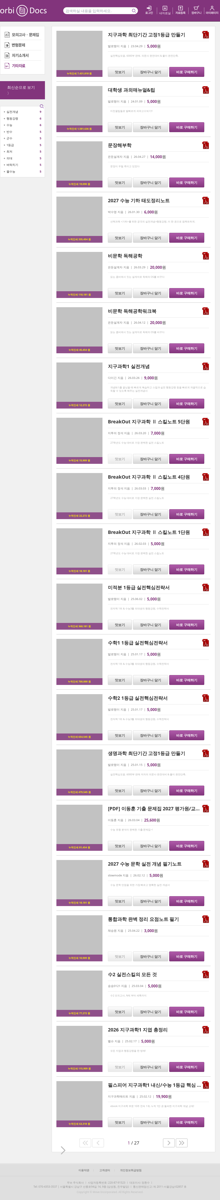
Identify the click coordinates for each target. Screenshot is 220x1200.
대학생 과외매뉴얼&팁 (131, 90)
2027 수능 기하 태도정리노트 (138, 200)
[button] (85, 1142)
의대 (9, 158)
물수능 (11, 171)
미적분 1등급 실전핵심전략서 (139, 587)
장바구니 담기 (150, 72)
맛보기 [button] (120, 72)
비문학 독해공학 (125, 256)
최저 (9, 151)
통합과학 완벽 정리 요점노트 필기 (143, 919)
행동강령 (12, 118)
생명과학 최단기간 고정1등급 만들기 (146, 753)
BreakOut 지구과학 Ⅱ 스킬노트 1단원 (149, 532)
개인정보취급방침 (131, 1170)
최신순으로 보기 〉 (21, 90)
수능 (9, 125)
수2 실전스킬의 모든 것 (132, 974)
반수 (9, 132)
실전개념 (12, 112)
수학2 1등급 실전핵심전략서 (138, 698)
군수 (9, 138)
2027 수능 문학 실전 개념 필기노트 (144, 864)
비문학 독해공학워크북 (132, 311)
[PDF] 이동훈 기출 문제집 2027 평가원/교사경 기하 (162, 808)
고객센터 (104, 1170)
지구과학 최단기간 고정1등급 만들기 (146, 34)
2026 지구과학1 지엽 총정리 (137, 1030)
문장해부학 (119, 145)
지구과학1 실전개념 (128, 366)
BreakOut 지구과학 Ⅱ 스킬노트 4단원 (149, 477)
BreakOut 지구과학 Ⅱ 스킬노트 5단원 (149, 421)
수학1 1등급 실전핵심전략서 (138, 643)
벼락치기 (12, 165)
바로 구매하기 (186, 72)
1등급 (10, 145)
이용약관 (83, 1170)
